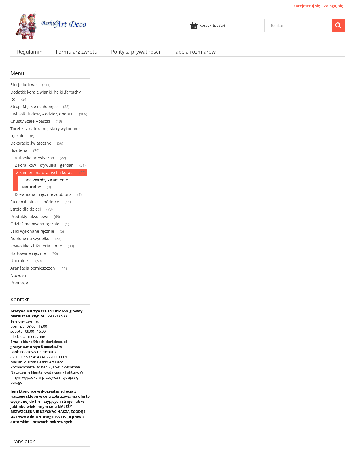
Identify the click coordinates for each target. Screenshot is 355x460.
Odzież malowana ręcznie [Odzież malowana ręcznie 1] (34, 223)
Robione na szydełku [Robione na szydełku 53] (30, 238)
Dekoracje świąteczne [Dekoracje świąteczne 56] (30, 143)
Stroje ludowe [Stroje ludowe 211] (23, 84)
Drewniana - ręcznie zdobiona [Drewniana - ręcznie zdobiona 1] (43, 194)
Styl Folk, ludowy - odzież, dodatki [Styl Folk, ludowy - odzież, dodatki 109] (41, 113)
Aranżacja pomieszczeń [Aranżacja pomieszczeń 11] (32, 268)
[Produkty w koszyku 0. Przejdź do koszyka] (208, 25)
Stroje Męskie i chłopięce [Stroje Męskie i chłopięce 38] (34, 106)
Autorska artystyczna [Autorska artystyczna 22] (34, 157)
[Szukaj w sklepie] (299, 25)
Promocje (19, 282)
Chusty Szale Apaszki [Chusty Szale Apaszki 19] (30, 121)
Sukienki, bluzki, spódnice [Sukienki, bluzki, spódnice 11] (34, 201)
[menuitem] (29, 52)
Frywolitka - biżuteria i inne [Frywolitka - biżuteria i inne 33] (36, 246)
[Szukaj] (338, 25)
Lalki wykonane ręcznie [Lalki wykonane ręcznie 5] (32, 231)
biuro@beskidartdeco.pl (45, 341)
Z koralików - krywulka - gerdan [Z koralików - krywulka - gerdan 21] (44, 165)
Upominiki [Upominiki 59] (20, 260)
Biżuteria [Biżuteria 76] (18, 150)
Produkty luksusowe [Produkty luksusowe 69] (29, 216)
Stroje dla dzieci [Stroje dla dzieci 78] (25, 209)
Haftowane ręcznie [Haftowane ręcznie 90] (28, 253)
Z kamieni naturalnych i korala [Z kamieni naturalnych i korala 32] (45, 172)
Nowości (18, 275)
